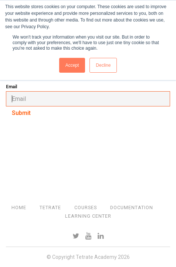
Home (18, 207)
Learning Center (88, 216)
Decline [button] (103, 65)
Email (11, 86)
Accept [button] (72, 65)
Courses (85, 207)
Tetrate (50, 207)
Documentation (131, 207)
